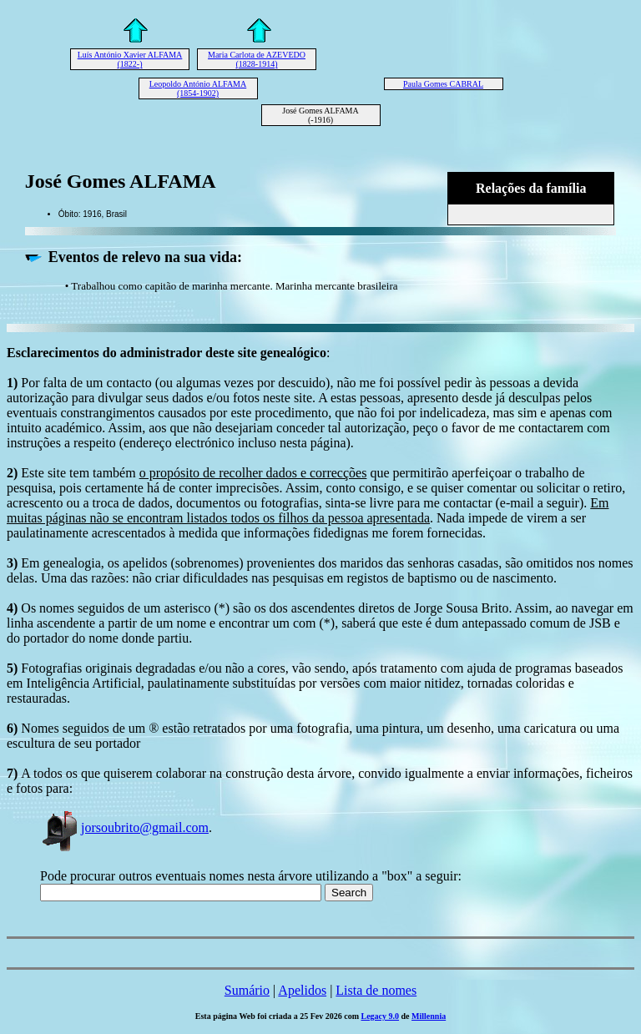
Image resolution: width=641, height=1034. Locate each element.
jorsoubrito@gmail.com (124, 827)
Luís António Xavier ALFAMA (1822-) (130, 59)
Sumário (247, 990)
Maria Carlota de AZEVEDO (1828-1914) (256, 59)
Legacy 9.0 (380, 1016)
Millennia (428, 1016)
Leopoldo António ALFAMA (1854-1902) (197, 88)
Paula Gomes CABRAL (443, 83)
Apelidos (302, 990)
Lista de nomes (376, 990)
